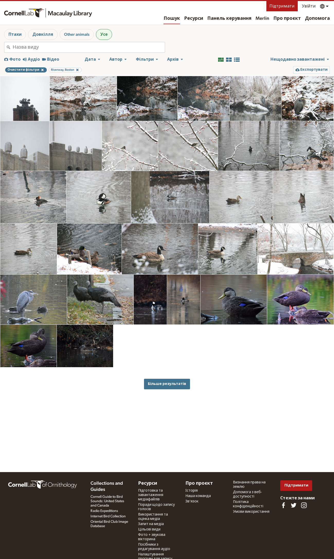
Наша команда (198, 496)
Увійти (309, 6)
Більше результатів (167, 384)
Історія (191, 490)
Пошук (172, 18)
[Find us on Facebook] (283, 505)
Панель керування (229, 18)
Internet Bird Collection (108, 516)
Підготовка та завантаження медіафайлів (150, 495)
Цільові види (149, 529)
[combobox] (89, 47)
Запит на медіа (151, 524)
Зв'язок (191, 501)
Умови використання (251, 511)
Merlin (262, 18)
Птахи (15, 34)
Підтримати (282, 6)
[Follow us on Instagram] (304, 505)
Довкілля (42, 34)
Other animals (76, 34)
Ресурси (193, 18)
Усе (104, 34)
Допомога (317, 18)
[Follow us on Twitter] (294, 505)
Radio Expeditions (104, 511)
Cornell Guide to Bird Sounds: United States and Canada (107, 501)
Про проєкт (287, 18)
